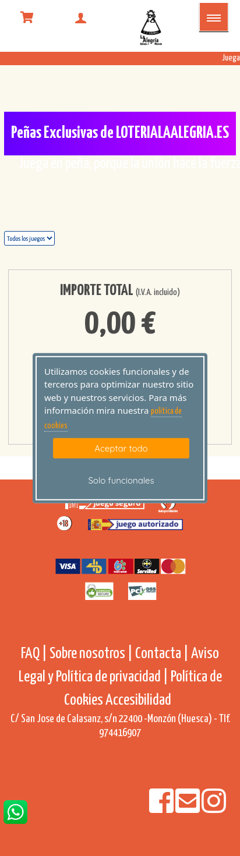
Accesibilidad (138, 700)
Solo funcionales (121, 480)
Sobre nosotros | (91, 654)
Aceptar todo (120, 448)
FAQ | (35, 654)
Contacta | (162, 654)
